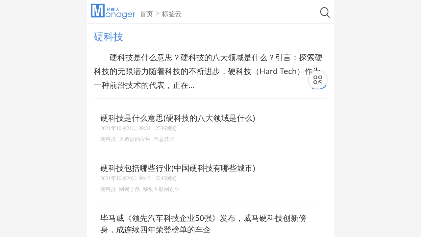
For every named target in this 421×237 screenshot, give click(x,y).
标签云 (172, 13)
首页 (146, 13)
